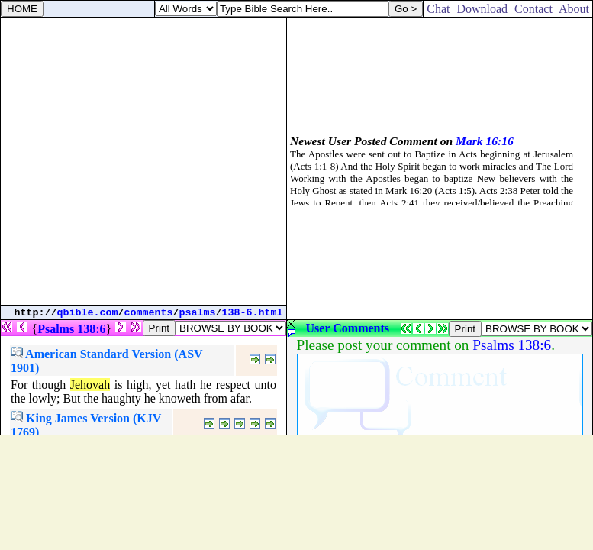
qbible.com (87, 313)
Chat (438, 8)
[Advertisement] (143, 161)
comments (148, 313)
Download (482, 8)
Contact (533, 8)
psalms (197, 313)
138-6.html (252, 313)
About (574, 8)
